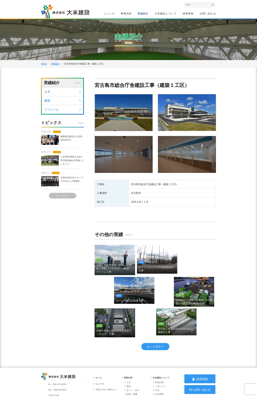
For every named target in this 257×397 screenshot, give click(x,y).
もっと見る (62, 197)
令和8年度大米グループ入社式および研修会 (62, 183)
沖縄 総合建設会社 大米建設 (66, 12)
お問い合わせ (208, 13)
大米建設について (166, 13)
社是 (156, 361)
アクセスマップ (56, 373)
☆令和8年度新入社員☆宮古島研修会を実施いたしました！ (62, 162)
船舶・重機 (130, 365)
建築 (62, 102)
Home (44, 65)
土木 (62, 93)
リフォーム (62, 111)
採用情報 (188, 13)
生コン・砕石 (131, 361)
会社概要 (158, 365)
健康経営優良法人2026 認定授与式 (61, 142)
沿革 (156, 369)
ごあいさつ (159, 357)
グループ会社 (160, 377)
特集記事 (158, 353)
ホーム (97, 349)
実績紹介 (143, 13)
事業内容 (126, 13)
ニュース (109, 13)
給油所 (128, 373)
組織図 (157, 373)
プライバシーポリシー (105, 361)
